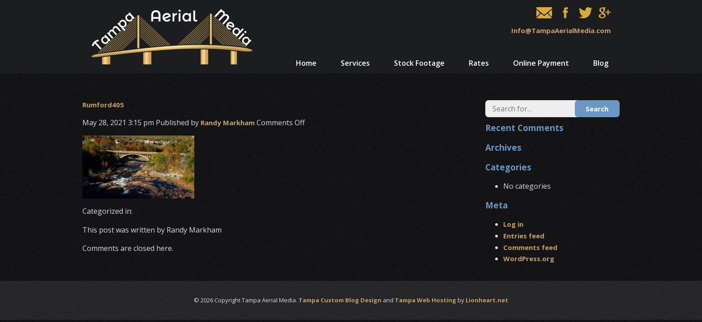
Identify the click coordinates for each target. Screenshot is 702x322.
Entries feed (523, 235)
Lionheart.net (487, 300)
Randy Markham (228, 122)
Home (306, 63)
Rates (479, 63)
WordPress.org (528, 258)
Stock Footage (419, 63)
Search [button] (597, 108)
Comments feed (530, 247)
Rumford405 (103, 104)
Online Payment (541, 63)
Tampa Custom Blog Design (340, 300)
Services (355, 63)
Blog (600, 63)
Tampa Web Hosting (425, 300)
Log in (513, 224)
